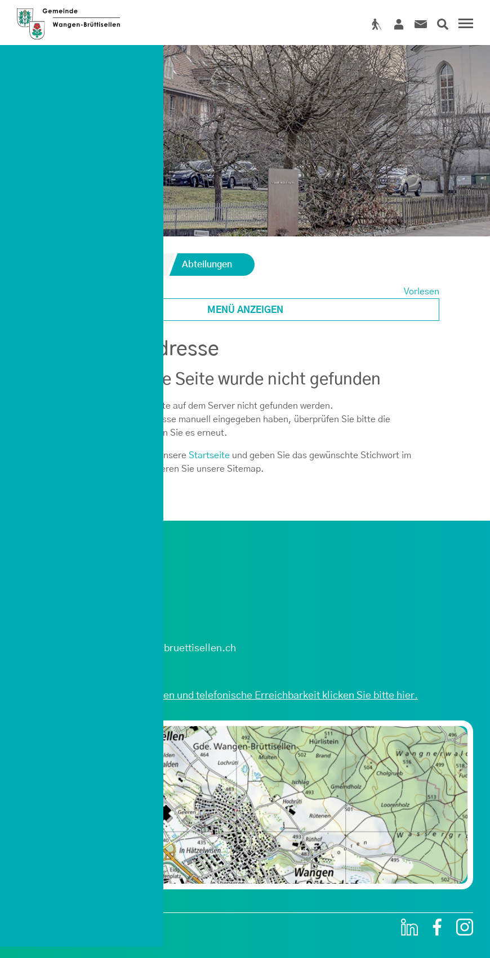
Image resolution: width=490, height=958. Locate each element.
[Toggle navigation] (464, 24)
